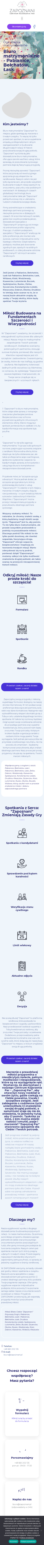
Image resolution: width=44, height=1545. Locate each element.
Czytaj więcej (22, 264)
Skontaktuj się (19, 27)
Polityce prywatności (27, 1538)
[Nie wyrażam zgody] (41, 1530)
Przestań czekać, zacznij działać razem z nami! (21, 688)
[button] (22, 18)
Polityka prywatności (28, 1541)
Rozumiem (13, 1541)
